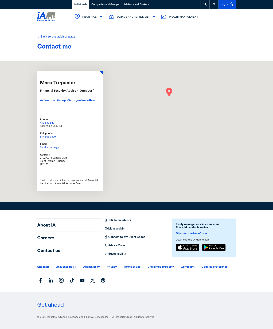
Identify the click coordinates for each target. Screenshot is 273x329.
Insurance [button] (89, 16)
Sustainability (115, 254)
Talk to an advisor (117, 220)
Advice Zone (114, 245)
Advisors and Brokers (136, 4)
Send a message (50, 147)
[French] (214, 4)
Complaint (187, 266)
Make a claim (114, 228)
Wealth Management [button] (179, 17)
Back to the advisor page (56, 36)
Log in (227, 4)
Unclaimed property (160, 266)
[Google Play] (214, 247)
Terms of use (132, 266)
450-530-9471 (48, 122)
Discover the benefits (192, 233)
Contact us (48, 250)
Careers (45, 237)
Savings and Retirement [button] (132, 16)
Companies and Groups (105, 4)
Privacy (112, 266)
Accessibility (91, 266)
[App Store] (187, 247)
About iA (46, 225)
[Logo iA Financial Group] (46, 17)
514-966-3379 (48, 136)
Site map (43, 266)
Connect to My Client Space (124, 237)
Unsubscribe (64, 266)
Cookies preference (214, 266)
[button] (205, 4)
